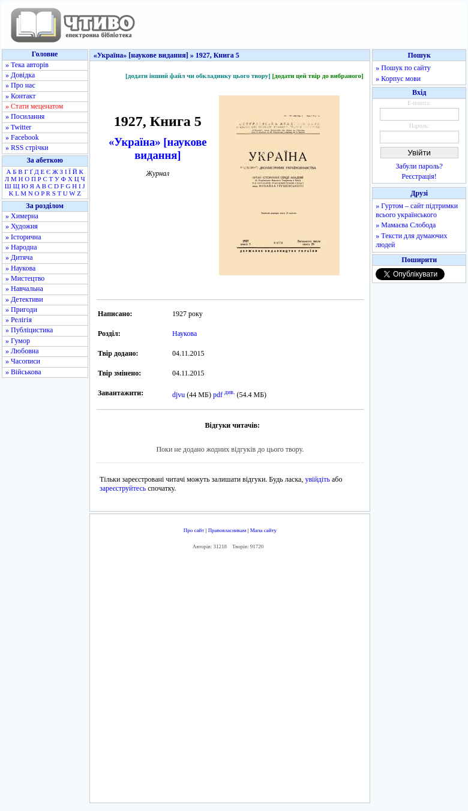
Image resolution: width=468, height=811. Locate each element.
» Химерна (21, 216)
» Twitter (18, 127)
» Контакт (20, 96)
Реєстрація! (419, 176)
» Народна (21, 247)
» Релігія (18, 320)
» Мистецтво (24, 278)
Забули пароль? (419, 166)
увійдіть (317, 479)
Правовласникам (227, 530)
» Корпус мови (398, 78)
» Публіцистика (29, 330)
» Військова (23, 372)
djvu (178, 395)
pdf (218, 395)
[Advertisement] (268, 679)
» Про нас (20, 85)
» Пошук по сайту (403, 68)
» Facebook (22, 137)
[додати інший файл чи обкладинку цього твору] (198, 75)
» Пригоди (21, 309)
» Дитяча (19, 257)
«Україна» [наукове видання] (158, 148)
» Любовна (22, 351)
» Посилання (24, 116)
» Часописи (22, 361)
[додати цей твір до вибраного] (317, 75)
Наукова (184, 333)
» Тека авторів (27, 65)
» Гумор (17, 341)
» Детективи (24, 299)
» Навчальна (24, 288)
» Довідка (20, 75)
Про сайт (194, 530)
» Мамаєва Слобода (406, 225)
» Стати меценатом (34, 106)
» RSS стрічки (27, 147)
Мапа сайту (263, 530)
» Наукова (20, 268)
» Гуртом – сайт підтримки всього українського (417, 210)
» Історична (23, 237)
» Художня (21, 226)
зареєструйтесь (123, 488)
